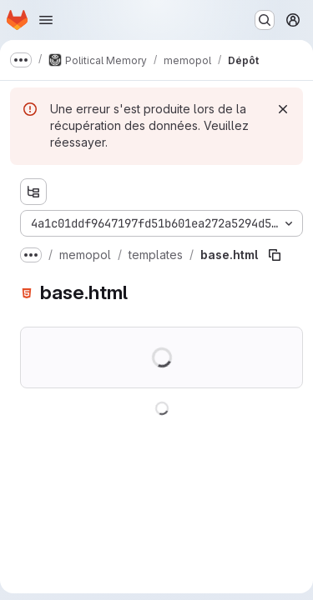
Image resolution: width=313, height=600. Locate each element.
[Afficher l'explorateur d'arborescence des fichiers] (33, 191)
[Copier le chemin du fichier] (274, 255)
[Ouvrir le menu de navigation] (46, 20)
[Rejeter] (283, 109)
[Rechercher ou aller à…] (265, 20)
